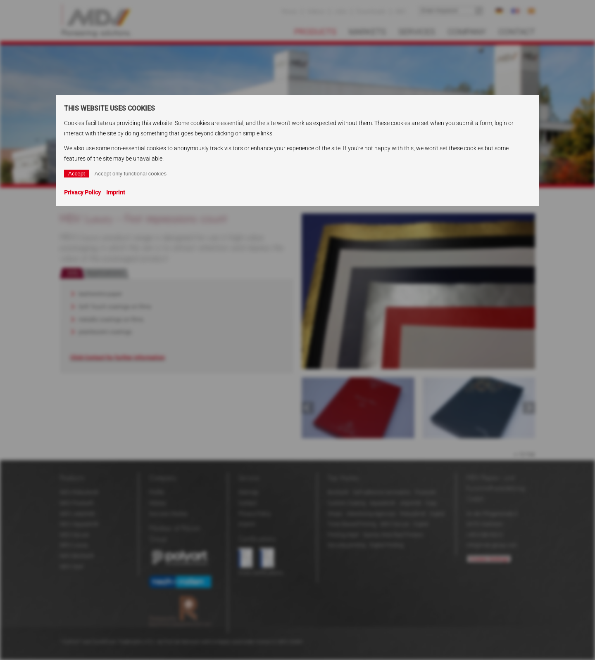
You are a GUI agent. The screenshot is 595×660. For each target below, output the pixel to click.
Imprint (115, 192)
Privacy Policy (82, 192)
